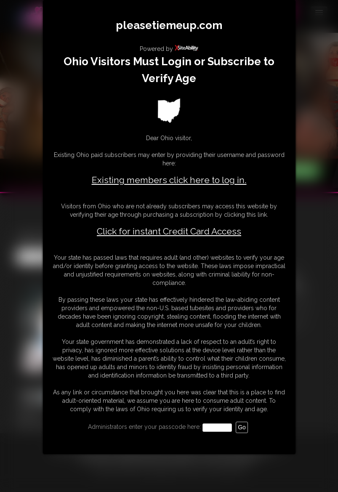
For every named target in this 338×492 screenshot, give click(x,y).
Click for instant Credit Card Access (169, 231)
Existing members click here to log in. (169, 180)
